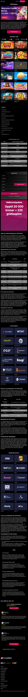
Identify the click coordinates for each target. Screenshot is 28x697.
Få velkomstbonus (14, 31)
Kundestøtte (3, 677)
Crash (17, 39)
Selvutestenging (3, 686)
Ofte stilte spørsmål (4, 681)
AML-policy (2, 679)
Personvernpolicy (4, 669)
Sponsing (2, 683)
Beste (4, 39)
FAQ (2, 132)
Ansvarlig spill (3, 671)
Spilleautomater (24, 39)
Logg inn (17, 1)
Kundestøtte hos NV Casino (6, 130)
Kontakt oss (3, 676)
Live (10, 39)
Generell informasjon (4, 685)
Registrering (22, 1)
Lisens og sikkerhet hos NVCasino (7, 128)
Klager (2, 688)
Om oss (2, 666)
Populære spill (3, 109)
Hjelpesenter (3, 674)
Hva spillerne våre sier (5, 134)
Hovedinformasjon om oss (5, 111)
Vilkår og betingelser (4, 668)
